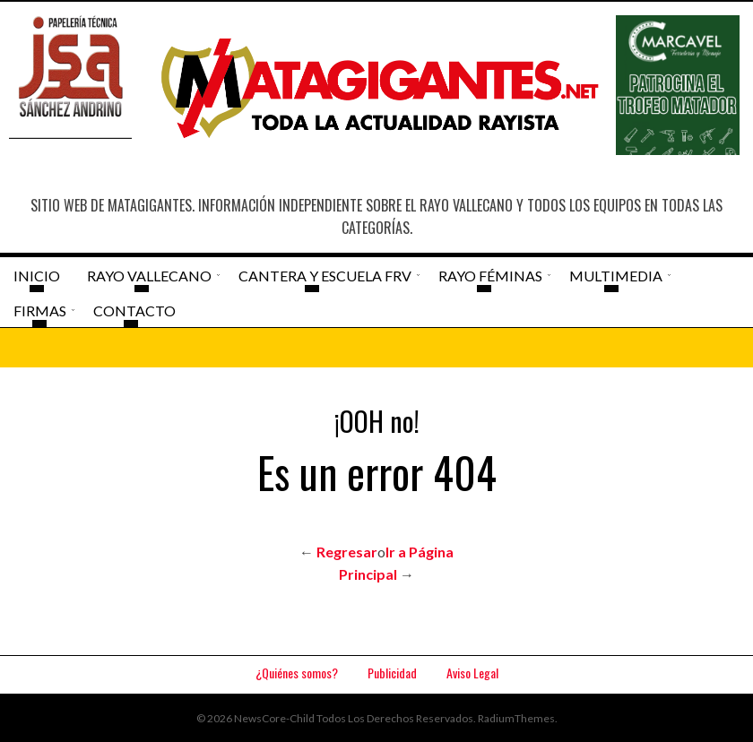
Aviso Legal (472, 672)
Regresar (346, 551)
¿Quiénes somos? (296, 672)
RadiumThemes (516, 718)
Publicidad (392, 672)
